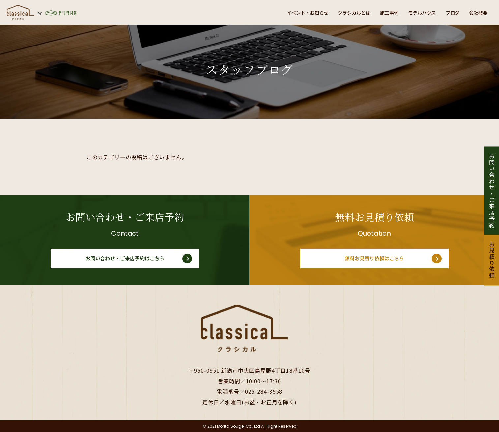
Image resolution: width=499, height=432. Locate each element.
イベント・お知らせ (287, 12)
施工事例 (378, 12)
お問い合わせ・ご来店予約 (491, 190)
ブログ (448, 12)
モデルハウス (415, 12)
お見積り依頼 (491, 260)
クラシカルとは (339, 12)
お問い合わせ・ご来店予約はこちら (124, 258)
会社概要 (476, 12)
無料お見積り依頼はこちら (374, 258)
